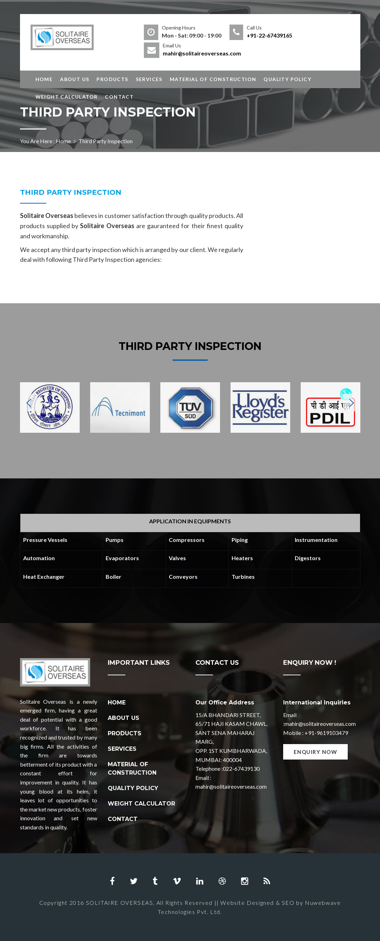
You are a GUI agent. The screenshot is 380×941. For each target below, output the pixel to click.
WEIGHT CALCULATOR (141, 803)
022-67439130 (241, 768)
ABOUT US (123, 718)
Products (112, 79)
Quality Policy (287, 79)
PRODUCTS (124, 733)
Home (44, 79)
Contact (119, 97)
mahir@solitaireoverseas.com (202, 53)
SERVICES (122, 748)
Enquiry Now (316, 752)
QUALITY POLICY (133, 788)
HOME (117, 702)
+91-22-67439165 (269, 35)
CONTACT (123, 819)
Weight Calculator (66, 97)
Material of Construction (213, 79)
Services (149, 79)
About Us (74, 79)
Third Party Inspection (70, 192)
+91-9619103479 (326, 732)
